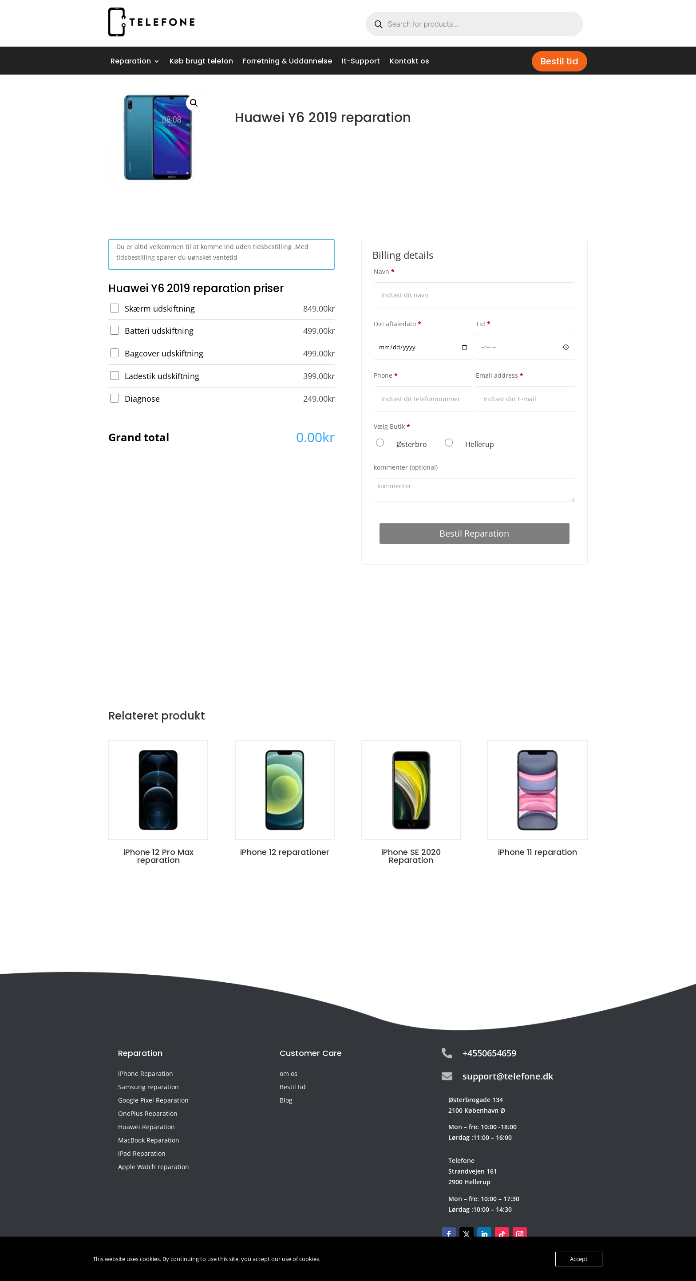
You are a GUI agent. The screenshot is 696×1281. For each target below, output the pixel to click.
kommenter (406, 467)
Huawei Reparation (146, 1127)
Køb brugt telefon (201, 62)
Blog (286, 1100)
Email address (499, 375)
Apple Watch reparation (153, 1167)
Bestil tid (559, 61)
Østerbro (411, 444)
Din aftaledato (397, 324)
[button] (194, 103)
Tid (483, 324)
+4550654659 (489, 1053)
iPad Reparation (142, 1154)
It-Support (361, 62)
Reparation (131, 62)
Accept (579, 1259)
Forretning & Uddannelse (287, 62)
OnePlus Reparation (148, 1114)
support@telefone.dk (508, 1076)
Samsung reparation (148, 1087)
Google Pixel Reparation (153, 1100)
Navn (384, 271)
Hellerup (479, 444)
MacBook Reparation (148, 1140)
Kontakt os (409, 62)
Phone (386, 375)
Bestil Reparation (474, 533)
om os (288, 1074)
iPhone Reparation (145, 1074)
